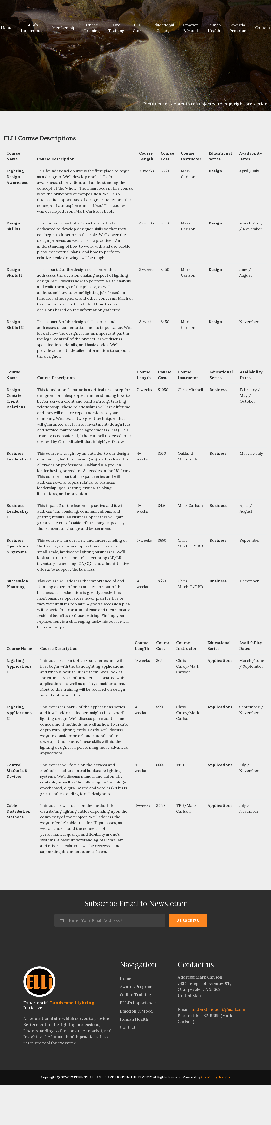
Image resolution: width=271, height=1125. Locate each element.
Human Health (214, 27)
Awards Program (238, 27)
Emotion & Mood (191, 27)
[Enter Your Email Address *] (109, 920)
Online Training (92, 27)
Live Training (116, 27)
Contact (128, 1027)
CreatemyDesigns (215, 1077)
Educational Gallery (163, 27)
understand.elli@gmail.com (218, 1009)
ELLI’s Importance (32, 27)
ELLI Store (138, 27)
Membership (63, 27)
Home (125, 978)
